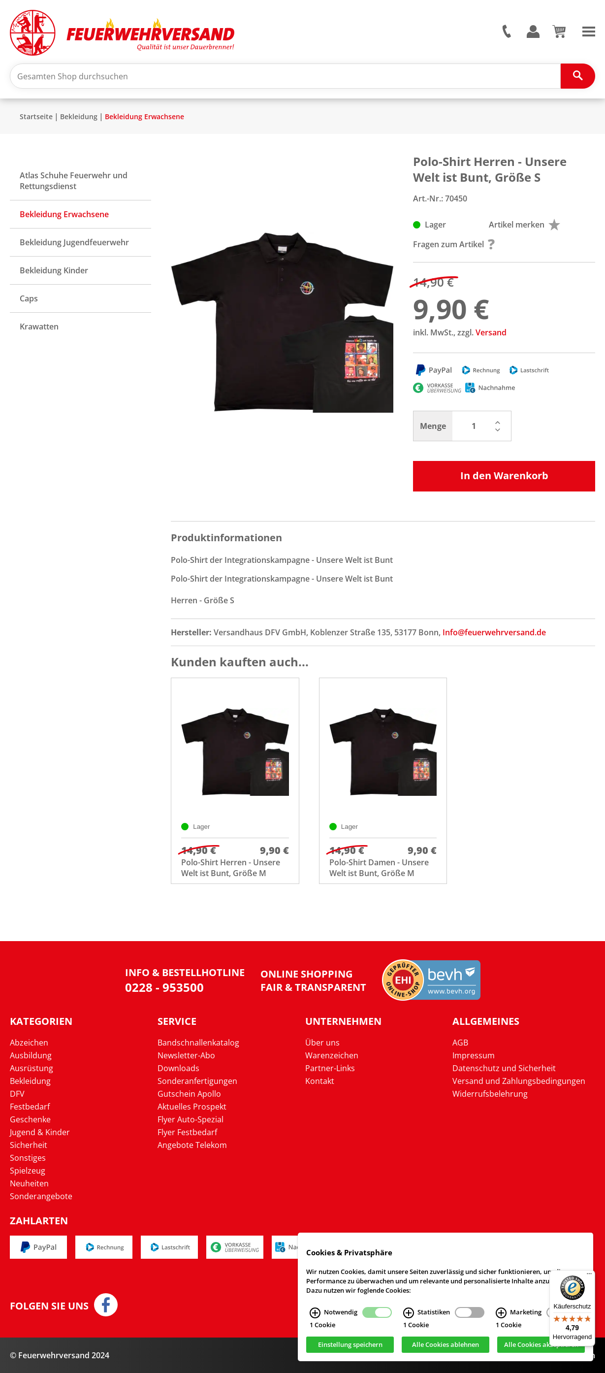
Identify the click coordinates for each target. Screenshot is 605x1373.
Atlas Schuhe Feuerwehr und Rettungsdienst (73, 181)
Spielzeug (27, 1170)
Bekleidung (78, 116)
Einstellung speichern (350, 1344)
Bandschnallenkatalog (198, 1042)
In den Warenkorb (504, 475)
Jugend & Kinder (40, 1132)
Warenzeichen (331, 1055)
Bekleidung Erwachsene (144, 116)
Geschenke (30, 1119)
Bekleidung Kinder (54, 270)
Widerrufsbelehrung (490, 1093)
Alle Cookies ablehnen (445, 1344)
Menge (433, 426)
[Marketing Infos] (501, 1313)
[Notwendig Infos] (315, 1313)
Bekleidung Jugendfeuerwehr (74, 242)
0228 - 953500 (164, 987)
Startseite (36, 116)
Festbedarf (30, 1106)
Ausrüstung (31, 1068)
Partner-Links (330, 1068)
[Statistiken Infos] (408, 1313)
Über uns (322, 1042)
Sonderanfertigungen (197, 1081)
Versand (491, 332)
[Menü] (589, 1276)
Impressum (473, 1055)
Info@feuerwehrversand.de (494, 632)
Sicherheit (28, 1145)
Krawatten (39, 326)
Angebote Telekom (192, 1145)
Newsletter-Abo (186, 1055)
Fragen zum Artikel (454, 244)
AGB (460, 1042)
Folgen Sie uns (49, 1306)
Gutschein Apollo (189, 1093)
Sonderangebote (41, 1196)
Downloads (178, 1068)
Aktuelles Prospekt (192, 1106)
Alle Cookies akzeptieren (541, 1344)
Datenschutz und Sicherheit (504, 1068)
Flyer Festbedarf (187, 1132)
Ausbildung (31, 1055)
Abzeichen (29, 1042)
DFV (17, 1093)
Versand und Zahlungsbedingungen (518, 1081)
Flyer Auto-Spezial (190, 1119)
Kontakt (319, 1081)
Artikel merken (524, 224)
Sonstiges (28, 1157)
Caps (29, 298)
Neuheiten (29, 1183)
